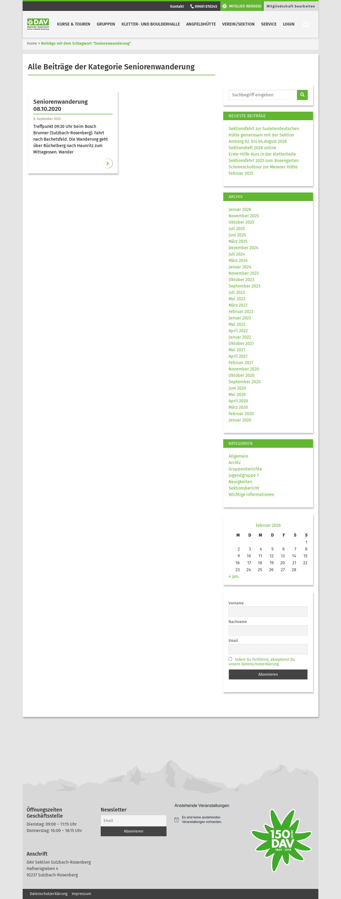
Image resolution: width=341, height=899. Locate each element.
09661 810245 (203, 6)
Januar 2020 (240, 420)
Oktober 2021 (241, 343)
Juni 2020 (237, 388)
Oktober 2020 (241, 375)
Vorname (236, 603)
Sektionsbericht (244, 488)
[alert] (207, 819)
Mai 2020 (237, 394)
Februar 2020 (241, 413)
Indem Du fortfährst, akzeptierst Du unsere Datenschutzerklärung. (262, 661)
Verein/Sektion (238, 24)
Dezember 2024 (243, 247)
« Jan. (234, 576)
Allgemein (238, 456)
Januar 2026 (240, 209)
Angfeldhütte (201, 24)
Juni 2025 (237, 234)
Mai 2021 (237, 349)
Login (289, 24)
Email (233, 640)
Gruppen (106, 24)
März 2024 (238, 260)
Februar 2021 (241, 362)
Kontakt (177, 6)
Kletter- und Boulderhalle (150, 24)
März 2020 (238, 407)
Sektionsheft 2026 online (252, 147)
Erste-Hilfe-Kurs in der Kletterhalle (262, 154)
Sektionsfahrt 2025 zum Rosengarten (264, 160)
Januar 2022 (240, 337)
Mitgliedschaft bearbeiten (291, 6)
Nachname (238, 622)
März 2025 (238, 241)
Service (269, 24)
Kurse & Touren (73, 24)
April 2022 (238, 330)
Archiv (235, 462)
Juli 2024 (237, 254)
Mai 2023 (237, 298)
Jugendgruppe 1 (244, 475)
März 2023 (238, 305)
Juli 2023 (237, 292)
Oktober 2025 (241, 222)
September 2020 (245, 381)
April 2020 (238, 400)
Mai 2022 (237, 324)
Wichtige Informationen (251, 494)
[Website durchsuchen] (263, 95)
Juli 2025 (237, 228)
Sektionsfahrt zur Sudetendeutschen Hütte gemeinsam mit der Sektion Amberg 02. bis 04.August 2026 (264, 135)
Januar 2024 (240, 266)
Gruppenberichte (245, 468)
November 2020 (244, 368)
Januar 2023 (240, 317)
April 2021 (238, 356)
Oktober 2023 (241, 279)
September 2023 (244, 285)
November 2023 (244, 273)
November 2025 (244, 215)
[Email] (134, 820)
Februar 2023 (241, 311)
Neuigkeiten (240, 481)
